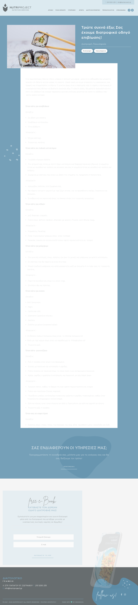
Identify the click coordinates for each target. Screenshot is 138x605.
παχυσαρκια (101, 51)
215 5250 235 (110, 2)
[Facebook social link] (129, 10)
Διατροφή (86, 44)
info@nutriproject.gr (123, 2)
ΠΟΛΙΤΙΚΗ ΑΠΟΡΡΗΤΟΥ (48, 602)
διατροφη (87, 51)
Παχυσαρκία (99, 44)
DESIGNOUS (79, 602)
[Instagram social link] (132, 10)
